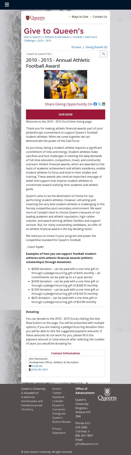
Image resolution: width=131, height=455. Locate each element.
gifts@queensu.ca (86, 444)
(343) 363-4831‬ (39, 369)
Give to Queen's (33, 37)
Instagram (59, 413)
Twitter (57, 393)
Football (77, 37)
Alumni (56, 389)
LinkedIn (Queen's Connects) (58, 405)
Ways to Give (80, 17)
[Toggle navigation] (7, 4)
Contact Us (100, 17)
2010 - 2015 (44, 40)
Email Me (37, 366)
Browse (76, 47)
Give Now (65, 114)
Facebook (58, 397)
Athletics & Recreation (57, 37)
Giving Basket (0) (96, 47)
